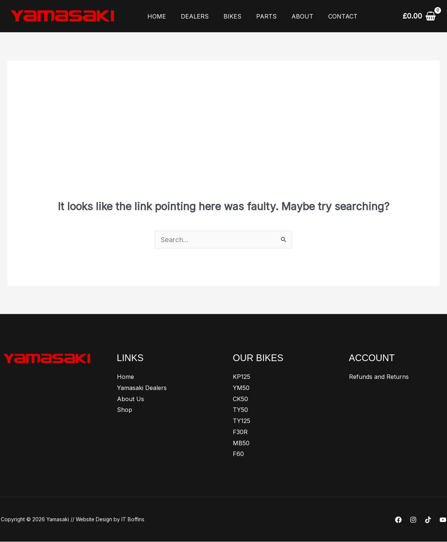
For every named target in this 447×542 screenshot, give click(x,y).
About (289, 16)
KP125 (241, 377)
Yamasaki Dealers (142, 388)
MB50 (241, 443)
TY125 (241, 421)
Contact (326, 16)
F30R (240, 432)
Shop (124, 410)
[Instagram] (413, 520)
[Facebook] (398, 520)
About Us (130, 399)
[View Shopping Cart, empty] (419, 16)
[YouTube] (443, 520)
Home (155, 16)
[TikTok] (428, 520)
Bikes (225, 16)
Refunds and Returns (379, 377)
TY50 (240, 410)
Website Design (95, 519)
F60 (238, 454)
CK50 (240, 399)
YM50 (241, 388)
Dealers (190, 16)
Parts (256, 16)
